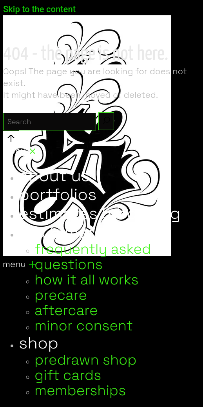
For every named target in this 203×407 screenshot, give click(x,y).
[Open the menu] (19, 265)
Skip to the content (39, 9)
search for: (26, 106)
